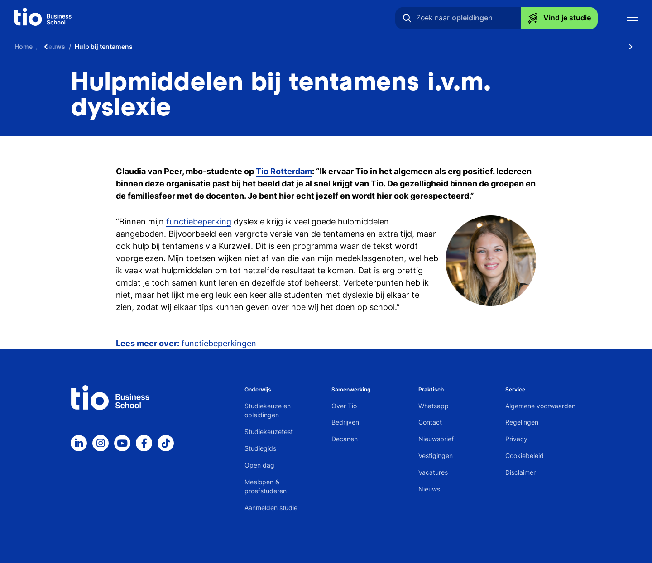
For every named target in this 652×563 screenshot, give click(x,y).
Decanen (344, 439)
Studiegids (260, 448)
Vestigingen (435, 455)
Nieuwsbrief (436, 439)
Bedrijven (345, 422)
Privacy (516, 439)
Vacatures (433, 472)
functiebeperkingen (219, 343)
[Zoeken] (407, 18)
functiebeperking (198, 221)
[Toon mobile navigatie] (632, 18)
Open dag (259, 465)
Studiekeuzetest (268, 431)
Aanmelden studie (270, 507)
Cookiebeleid (524, 455)
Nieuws (429, 489)
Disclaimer (520, 472)
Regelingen (521, 422)
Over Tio (344, 406)
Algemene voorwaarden (540, 406)
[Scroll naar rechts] (631, 46)
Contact (430, 422)
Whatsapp (433, 406)
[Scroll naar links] (46, 46)
